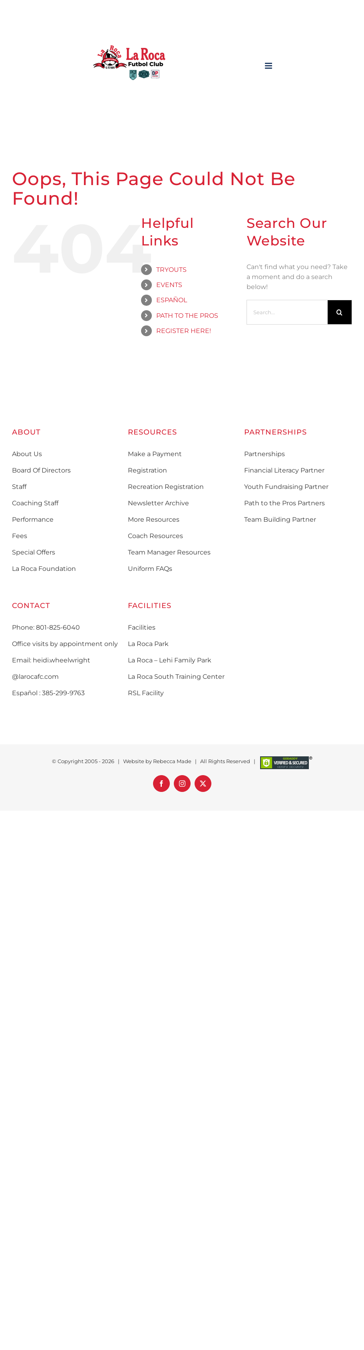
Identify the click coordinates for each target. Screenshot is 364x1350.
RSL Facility (146, 693)
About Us (27, 454)
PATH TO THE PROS (187, 315)
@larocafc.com (35, 676)
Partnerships (264, 454)
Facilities (141, 627)
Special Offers (33, 552)
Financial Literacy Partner (284, 470)
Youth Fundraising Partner (286, 487)
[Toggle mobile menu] (269, 66)
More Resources (153, 519)
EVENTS (169, 285)
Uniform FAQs (150, 568)
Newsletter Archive (158, 503)
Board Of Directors (41, 470)
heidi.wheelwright (61, 660)
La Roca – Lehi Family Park (169, 660)
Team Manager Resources (169, 552)
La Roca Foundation (44, 568)
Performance (33, 519)
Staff (19, 487)
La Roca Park (148, 644)
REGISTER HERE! (183, 331)
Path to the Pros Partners (284, 503)
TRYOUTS (171, 269)
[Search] (340, 312)
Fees (19, 536)
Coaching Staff (35, 503)
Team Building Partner (280, 519)
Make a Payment (155, 454)
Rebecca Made (172, 761)
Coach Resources (155, 536)
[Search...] (287, 312)
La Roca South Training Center (176, 676)
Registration (147, 470)
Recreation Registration (166, 487)
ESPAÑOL (171, 300)
